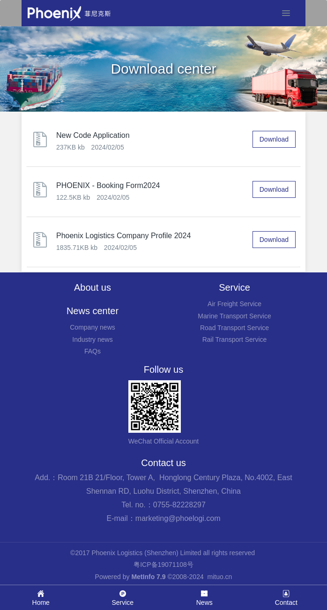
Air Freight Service (234, 304)
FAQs (92, 351)
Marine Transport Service (234, 316)
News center (93, 311)
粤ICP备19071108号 (163, 564)
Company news (92, 327)
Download (274, 139)
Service (234, 287)
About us (92, 287)
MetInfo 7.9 (148, 576)
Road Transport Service (234, 327)
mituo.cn (219, 576)
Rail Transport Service (234, 339)
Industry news (92, 339)
